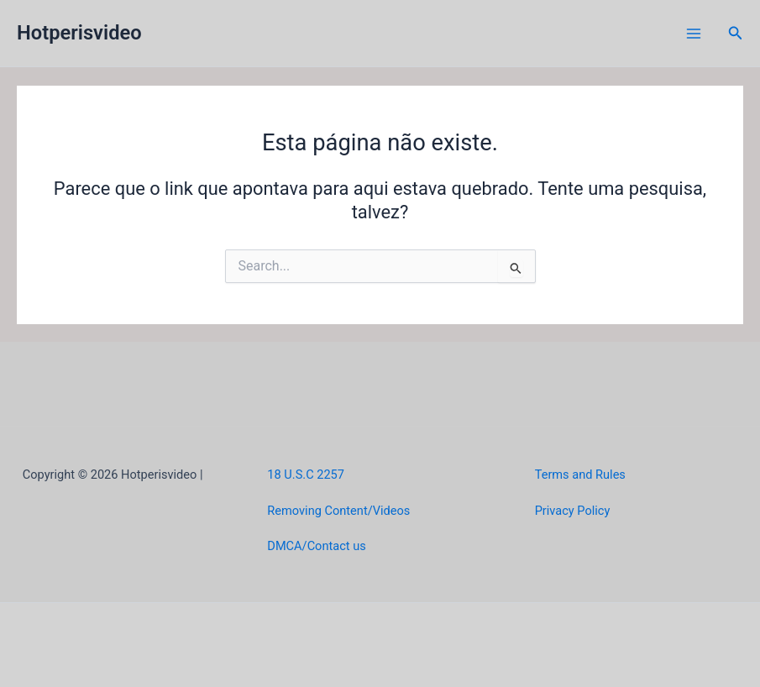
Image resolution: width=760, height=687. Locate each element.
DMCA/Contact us (316, 545)
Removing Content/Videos (338, 510)
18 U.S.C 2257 (305, 474)
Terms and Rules (580, 474)
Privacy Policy (573, 510)
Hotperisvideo (79, 33)
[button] (735, 33)
